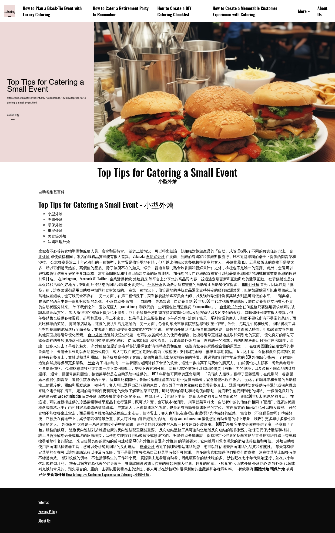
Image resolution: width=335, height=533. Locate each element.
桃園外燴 (141, 474)
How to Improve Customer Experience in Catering (99, 474)
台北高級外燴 (181, 340)
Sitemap (43, 502)
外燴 (91, 362)
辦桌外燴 (120, 396)
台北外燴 (154, 284)
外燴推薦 (233, 262)
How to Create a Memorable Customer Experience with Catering (245, 11)
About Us (322, 11)
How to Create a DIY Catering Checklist (174, 11)
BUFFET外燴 (250, 284)
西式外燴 (104, 396)
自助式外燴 (155, 256)
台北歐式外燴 (231, 306)
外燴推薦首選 (150, 441)
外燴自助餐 (115, 301)
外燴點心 (259, 357)
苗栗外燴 (89, 396)
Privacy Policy (47, 511)
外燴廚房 (140, 279)
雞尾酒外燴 (175, 329)
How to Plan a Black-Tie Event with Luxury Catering (52, 11)
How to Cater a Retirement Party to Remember (121, 11)
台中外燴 (95, 334)
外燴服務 (98, 346)
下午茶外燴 (176, 318)
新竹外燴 (275, 463)
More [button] (302, 11)
